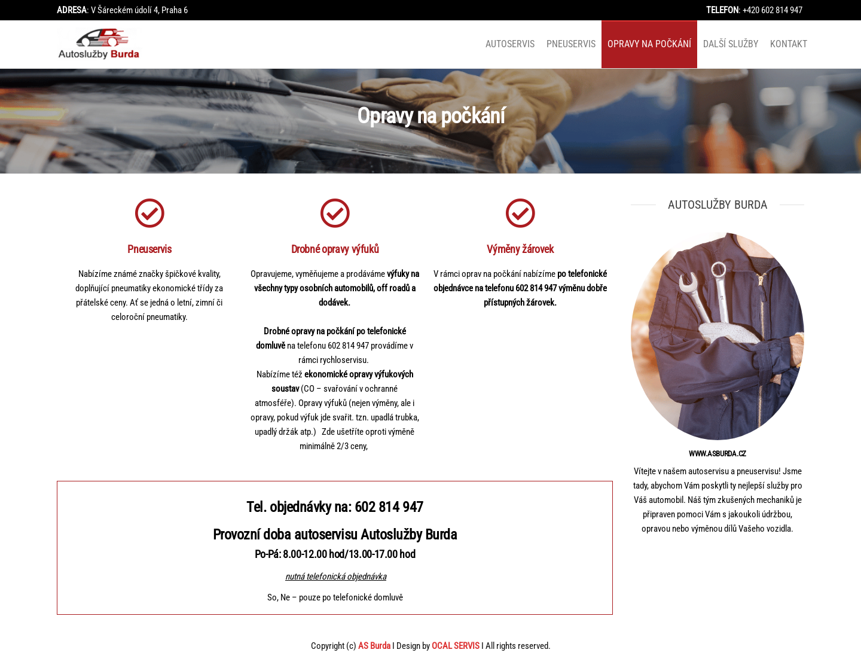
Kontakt (788, 44)
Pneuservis (571, 44)
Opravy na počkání (649, 44)
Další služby (730, 44)
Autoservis (510, 44)
